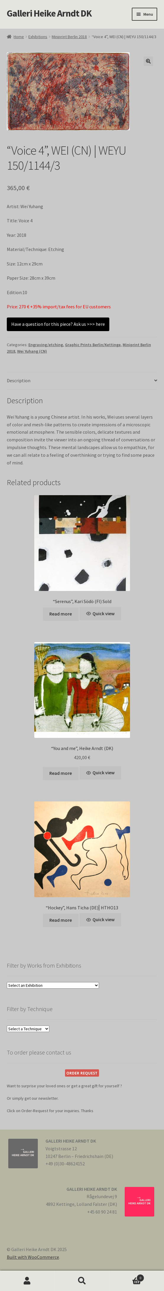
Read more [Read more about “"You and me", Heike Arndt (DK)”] (60, 773)
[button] (148, 61)
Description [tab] (18, 380)
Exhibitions (37, 36)
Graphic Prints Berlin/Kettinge (93, 344)
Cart (126, 1276)
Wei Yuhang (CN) (32, 351)
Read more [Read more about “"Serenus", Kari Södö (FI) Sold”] (60, 614)
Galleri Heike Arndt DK (49, 13)
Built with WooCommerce (33, 1257)
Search (82, 1281)
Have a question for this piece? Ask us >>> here (58, 324)
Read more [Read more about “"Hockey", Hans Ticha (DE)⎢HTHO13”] (60, 920)
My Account (27, 1281)
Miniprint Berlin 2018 (69, 36)
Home (19, 36)
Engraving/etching (45, 344)
